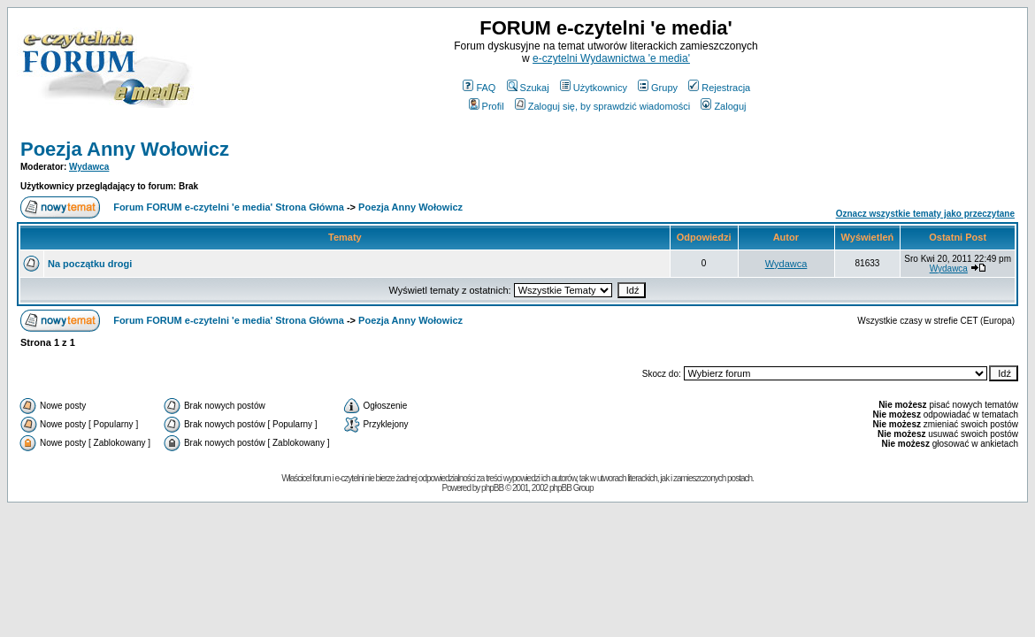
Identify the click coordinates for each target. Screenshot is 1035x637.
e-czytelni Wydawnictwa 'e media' (611, 58)
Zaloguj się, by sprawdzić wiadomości (602, 106)
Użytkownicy (593, 87)
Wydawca (89, 167)
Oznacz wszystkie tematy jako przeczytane (925, 214)
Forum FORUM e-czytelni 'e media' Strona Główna (228, 207)
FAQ (479, 87)
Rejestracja (719, 87)
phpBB (492, 488)
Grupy (658, 87)
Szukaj (528, 87)
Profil (486, 106)
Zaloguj (723, 106)
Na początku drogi (90, 263)
